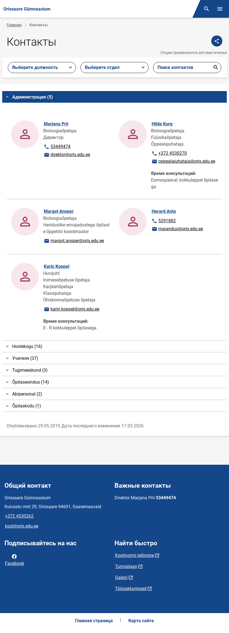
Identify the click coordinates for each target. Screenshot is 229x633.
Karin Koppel (56, 266)
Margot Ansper (59, 211)
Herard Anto (164, 211)
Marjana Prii (56, 123)
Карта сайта (141, 620)
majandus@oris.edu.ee (177, 229)
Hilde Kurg (162, 123)
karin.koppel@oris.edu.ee (71, 309)
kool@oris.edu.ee (21, 526)
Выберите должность (35, 67)
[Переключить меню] (220, 9)
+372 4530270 (169, 153)
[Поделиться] (216, 40)
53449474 (61, 147)
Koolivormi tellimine (134, 555)
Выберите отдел (102, 67)
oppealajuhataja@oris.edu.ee (183, 161)
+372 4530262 (19, 516)
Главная (14, 25)
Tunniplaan (126, 566)
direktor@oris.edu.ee (67, 155)
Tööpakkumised (130, 588)
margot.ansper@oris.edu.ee (74, 241)
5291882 (168, 221)
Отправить (215, 67)
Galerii (121, 577)
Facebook (14, 559)
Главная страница (94, 620)
